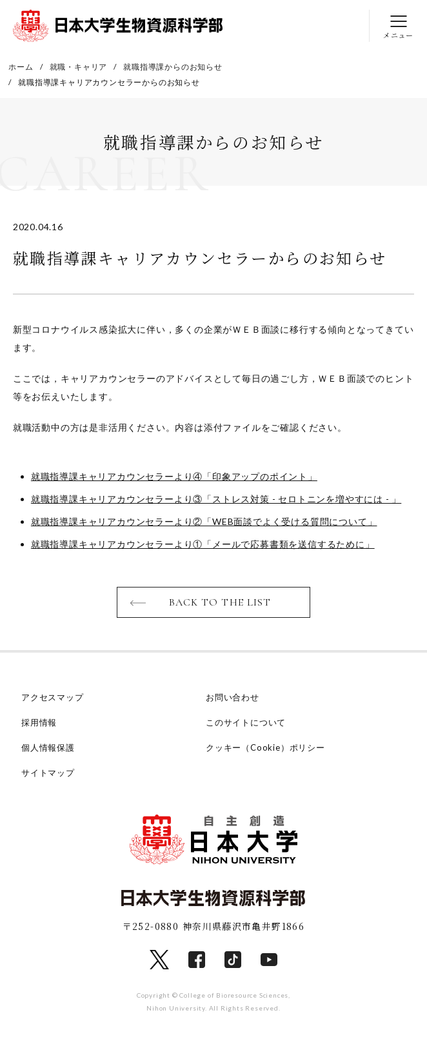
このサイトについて (246, 722)
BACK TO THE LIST (220, 602)
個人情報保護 (48, 747)
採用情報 (39, 722)
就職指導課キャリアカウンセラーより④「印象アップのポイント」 (174, 476)
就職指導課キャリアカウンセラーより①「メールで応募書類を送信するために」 (203, 543)
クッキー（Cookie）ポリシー (265, 747)
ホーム (20, 67)
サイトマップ (48, 772)
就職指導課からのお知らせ (173, 67)
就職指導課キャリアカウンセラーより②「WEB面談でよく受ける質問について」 (204, 521)
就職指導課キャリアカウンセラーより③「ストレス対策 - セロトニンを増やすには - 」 (216, 498)
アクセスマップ (52, 697)
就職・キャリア (79, 67)
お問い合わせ (232, 697)
